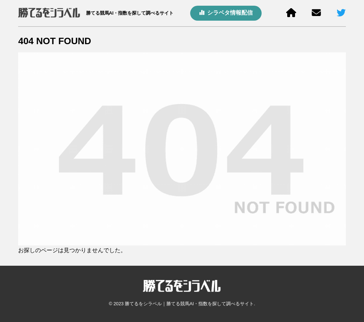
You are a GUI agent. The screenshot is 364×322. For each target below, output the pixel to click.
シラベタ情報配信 (226, 13)
